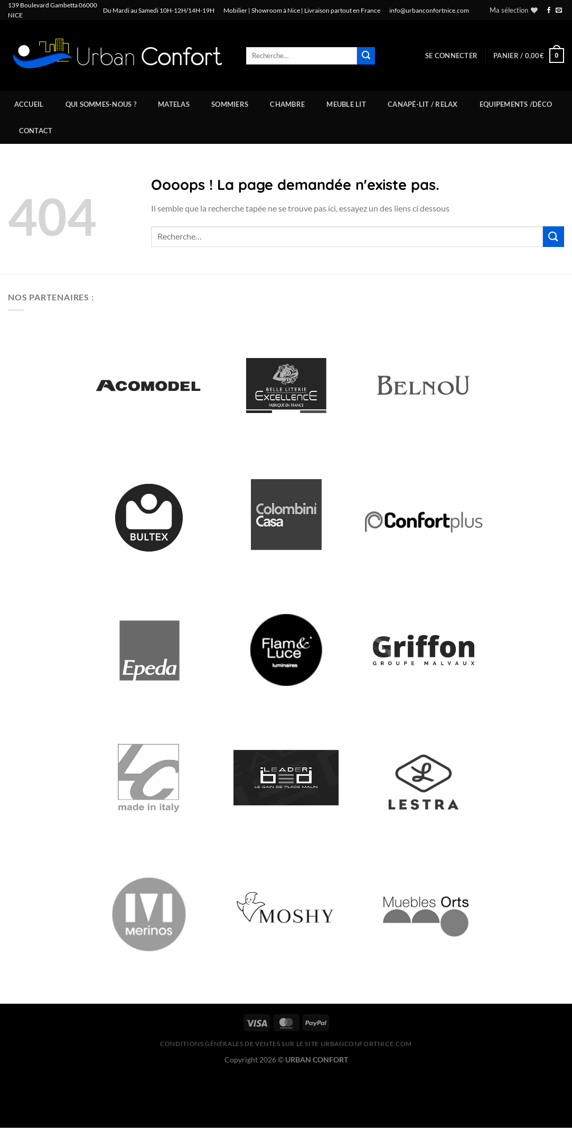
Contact (36, 130)
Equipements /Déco (516, 104)
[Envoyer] (366, 56)
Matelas (174, 104)
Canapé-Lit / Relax (423, 104)
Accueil (29, 104)
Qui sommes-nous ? (100, 104)
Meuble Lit (346, 104)
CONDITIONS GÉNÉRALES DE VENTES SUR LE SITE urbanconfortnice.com (286, 1044)
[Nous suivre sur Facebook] (549, 10)
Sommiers (229, 104)
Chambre (287, 104)
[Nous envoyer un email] (559, 10)
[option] (149, 385)
